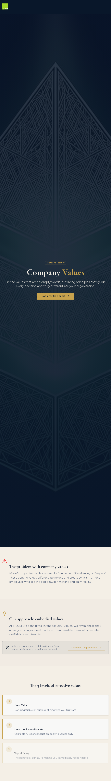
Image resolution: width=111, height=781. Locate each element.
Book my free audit (55, 296)
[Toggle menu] (105, 7)
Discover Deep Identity (86, 649)
